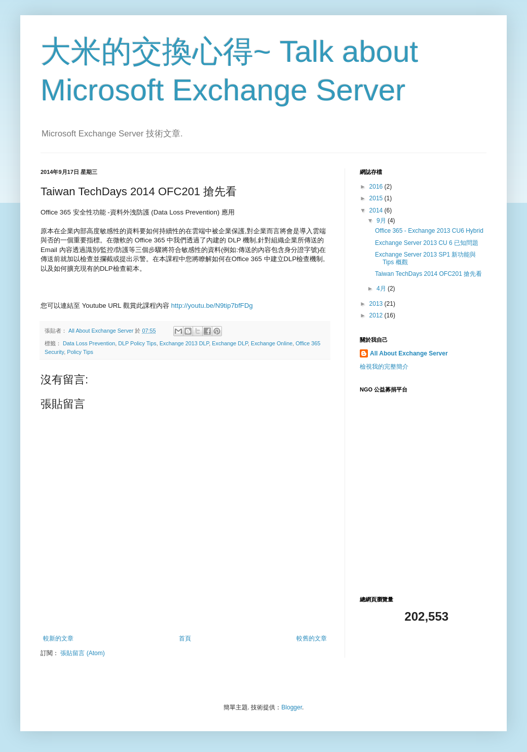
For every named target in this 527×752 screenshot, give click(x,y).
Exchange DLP (230, 343)
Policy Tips (80, 352)
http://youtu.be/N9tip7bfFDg (211, 305)
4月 (382, 288)
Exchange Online (271, 343)
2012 (377, 315)
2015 (377, 198)
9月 (382, 220)
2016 (377, 186)
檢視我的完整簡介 (384, 366)
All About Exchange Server (409, 353)
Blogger (291, 707)
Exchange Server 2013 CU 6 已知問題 (426, 242)
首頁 (185, 638)
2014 (377, 210)
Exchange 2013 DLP (184, 343)
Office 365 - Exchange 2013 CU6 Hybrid (429, 230)
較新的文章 (58, 638)
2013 (377, 303)
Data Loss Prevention (89, 343)
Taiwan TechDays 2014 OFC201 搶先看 (428, 273)
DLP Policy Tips (137, 343)
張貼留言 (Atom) (82, 653)
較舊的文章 (311, 638)
